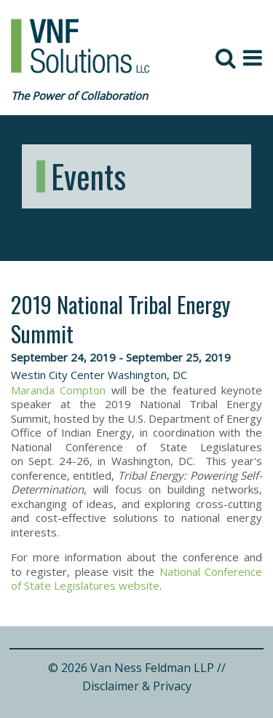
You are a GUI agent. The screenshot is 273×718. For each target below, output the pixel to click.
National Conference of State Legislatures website (136, 578)
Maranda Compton (58, 390)
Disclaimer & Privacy (136, 686)
